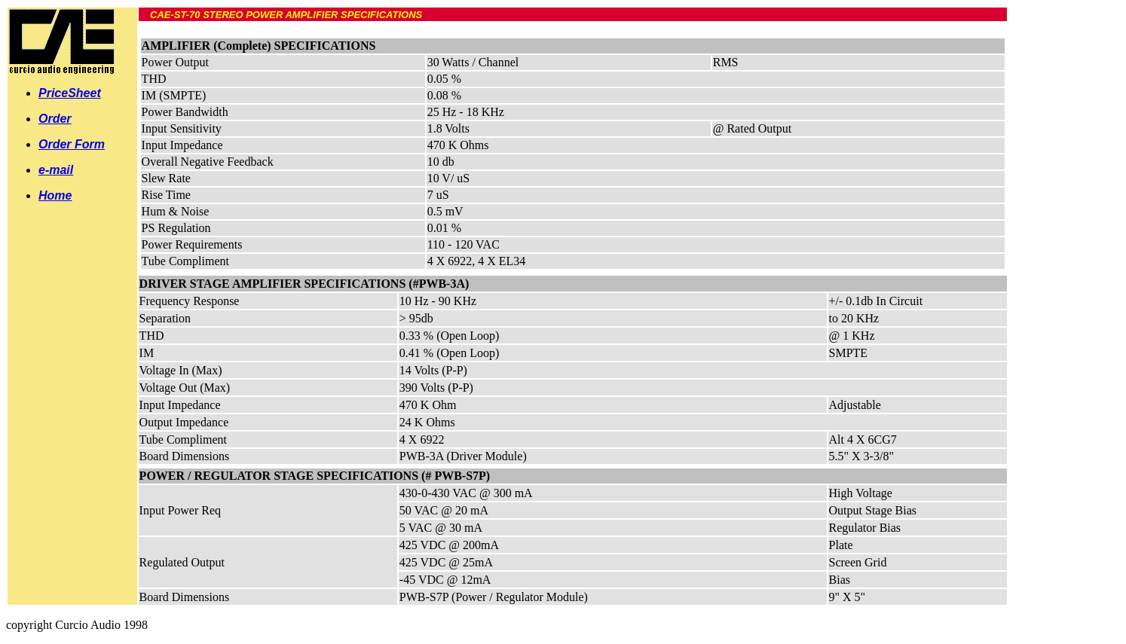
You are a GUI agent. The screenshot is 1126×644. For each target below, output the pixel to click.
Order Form (71, 144)
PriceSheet (69, 93)
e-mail (55, 169)
